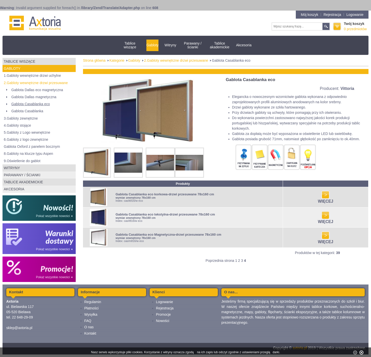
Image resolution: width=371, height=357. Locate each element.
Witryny (170, 45)
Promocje (163, 314)
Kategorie (117, 60)
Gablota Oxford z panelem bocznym (32, 147)
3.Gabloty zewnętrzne (21, 118)
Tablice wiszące (130, 45)
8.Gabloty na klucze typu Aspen (28, 154)
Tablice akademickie (219, 45)
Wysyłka (90, 314)
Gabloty (152, 45)
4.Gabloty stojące (17, 125)
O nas (89, 327)
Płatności (91, 308)
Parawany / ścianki (192, 45)
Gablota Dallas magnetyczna (33, 97)
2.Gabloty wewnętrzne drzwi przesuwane (36, 83)
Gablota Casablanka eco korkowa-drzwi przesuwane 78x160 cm (164, 194)
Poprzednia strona (219, 261)
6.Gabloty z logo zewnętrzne (26, 139)
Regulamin (92, 302)
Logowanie (354, 15)
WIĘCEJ (325, 199)
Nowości (162, 321)
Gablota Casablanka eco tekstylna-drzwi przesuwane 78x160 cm (165, 214)
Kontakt (90, 333)
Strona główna (94, 60)
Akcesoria (243, 45)
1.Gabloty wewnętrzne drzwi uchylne (32, 76)
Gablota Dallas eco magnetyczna (37, 90)
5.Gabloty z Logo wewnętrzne (27, 132)
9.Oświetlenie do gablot (22, 161)
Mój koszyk (309, 15)
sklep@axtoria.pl (19, 328)
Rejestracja (332, 15)
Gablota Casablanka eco (30, 104)
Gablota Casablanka (27, 111)
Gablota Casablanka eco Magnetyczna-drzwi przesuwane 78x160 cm (168, 234)
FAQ (87, 321)
